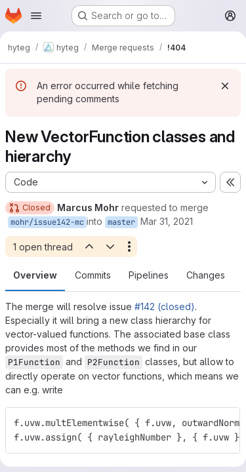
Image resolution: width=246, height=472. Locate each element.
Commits (93, 275)
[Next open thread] (110, 246)
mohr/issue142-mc (47, 222)
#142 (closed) (164, 306)
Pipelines (149, 275)
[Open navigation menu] (36, 15)
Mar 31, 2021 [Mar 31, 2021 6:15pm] (166, 221)
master (121, 222)
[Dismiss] (225, 86)
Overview (35, 275)
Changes (205, 275)
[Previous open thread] (88, 246)
